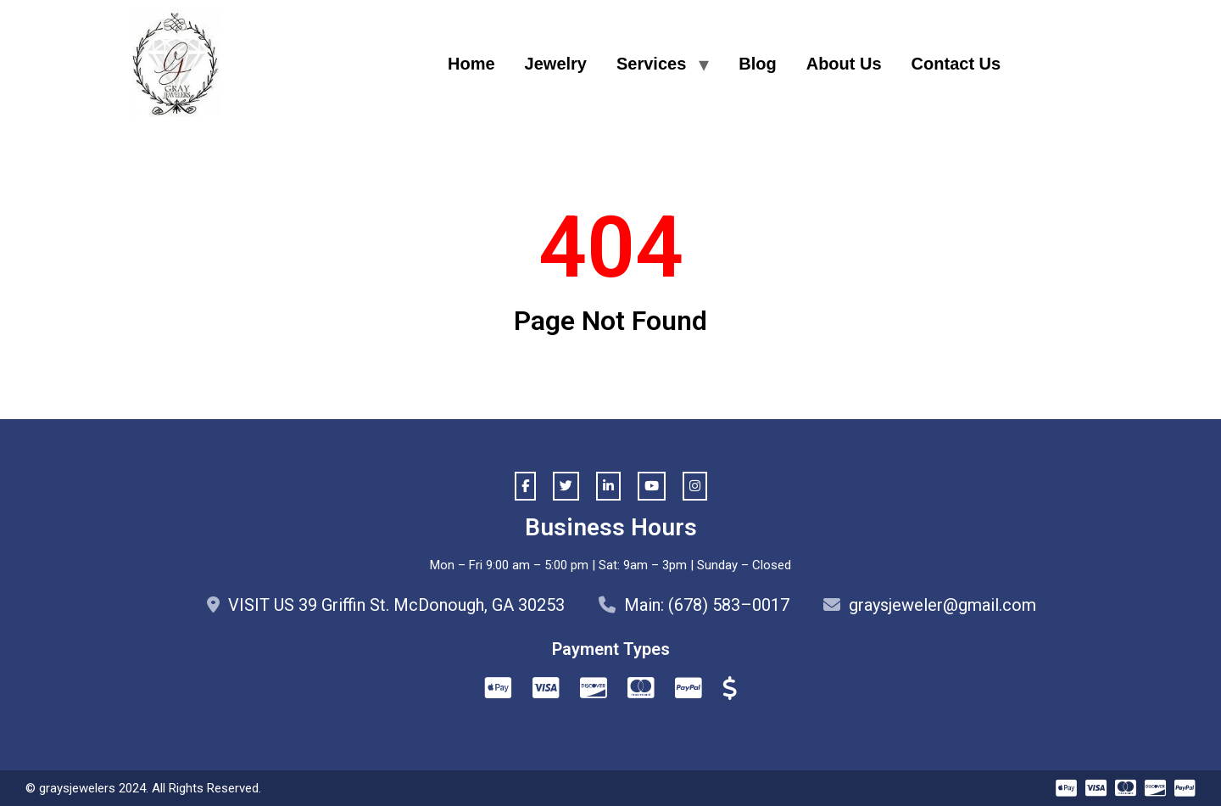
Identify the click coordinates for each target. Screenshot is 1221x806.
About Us (844, 63)
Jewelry (556, 63)
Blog (757, 63)
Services (651, 63)
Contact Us (956, 63)
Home (471, 63)
